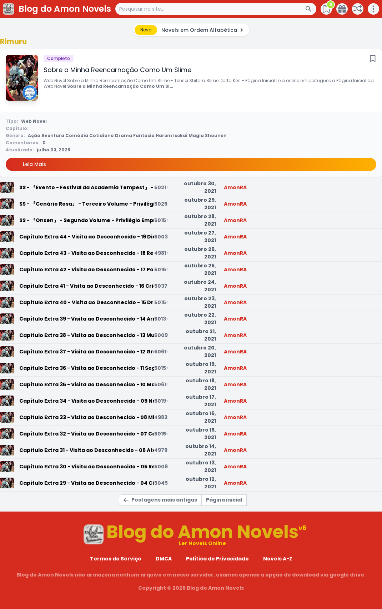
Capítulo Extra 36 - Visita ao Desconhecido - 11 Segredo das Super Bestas (86, 368)
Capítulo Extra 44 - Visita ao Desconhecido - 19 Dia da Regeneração (86, 236)
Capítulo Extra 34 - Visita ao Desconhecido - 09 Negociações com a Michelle (86, 400)
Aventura (52, 135)
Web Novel (34, 121)
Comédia (76, 135)
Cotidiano (101, 135)
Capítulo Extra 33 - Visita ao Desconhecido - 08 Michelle (86, 417)
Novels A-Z (277, 558)
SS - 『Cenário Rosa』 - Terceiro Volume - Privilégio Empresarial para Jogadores (86, 203)
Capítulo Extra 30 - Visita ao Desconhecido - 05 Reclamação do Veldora (86, 466)
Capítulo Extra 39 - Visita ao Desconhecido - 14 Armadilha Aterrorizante (86, 318)
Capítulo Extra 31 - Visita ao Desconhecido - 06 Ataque (86, 450)
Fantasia (144, 135)
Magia (196, 135)
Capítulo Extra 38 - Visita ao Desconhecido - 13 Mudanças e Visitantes (86, 335)
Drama (123, 135)
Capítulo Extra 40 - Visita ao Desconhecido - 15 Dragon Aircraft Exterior (86, 302)
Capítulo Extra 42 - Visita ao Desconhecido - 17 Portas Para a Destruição (86, 269)
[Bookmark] (372, 58)
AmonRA (235, 187)
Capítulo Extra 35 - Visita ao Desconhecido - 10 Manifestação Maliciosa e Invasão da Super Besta (86, 384)
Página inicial (224, 499)
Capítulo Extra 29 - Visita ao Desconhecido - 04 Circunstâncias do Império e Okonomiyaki (86, 483)
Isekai (180, 135)
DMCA (164, 558)
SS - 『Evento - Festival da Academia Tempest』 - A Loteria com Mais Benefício (86, 187)
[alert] (191, 30)
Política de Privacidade (217, 558)
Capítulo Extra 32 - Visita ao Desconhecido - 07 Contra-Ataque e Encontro (86, 433)
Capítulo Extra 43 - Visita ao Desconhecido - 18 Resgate (86, 253)
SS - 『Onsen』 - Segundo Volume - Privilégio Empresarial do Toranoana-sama (86, 220)
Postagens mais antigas (160, 499)
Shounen (216, 135)
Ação (34, 135)
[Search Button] (310, 9)
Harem (164, 135)
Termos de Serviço (115, 558)
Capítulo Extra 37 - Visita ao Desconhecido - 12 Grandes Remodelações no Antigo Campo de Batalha (86, 351)
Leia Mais (34, 164)
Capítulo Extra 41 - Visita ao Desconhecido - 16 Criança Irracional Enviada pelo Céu (86, 286)
